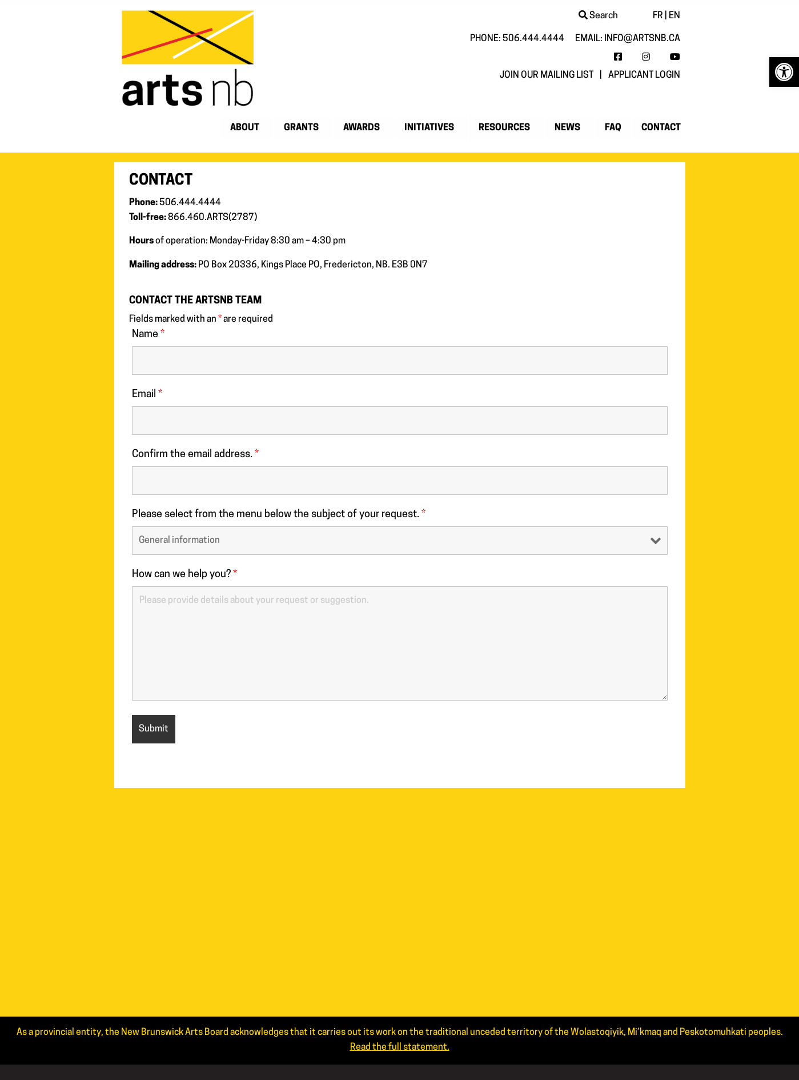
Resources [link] (504, 128)
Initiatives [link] (429, 128)
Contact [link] (661, 128)
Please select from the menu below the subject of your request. (278, 514)
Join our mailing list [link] (546, 75)
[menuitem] (247, 128)
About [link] (244, 128)
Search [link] (598, 16)
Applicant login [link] (644, 75)
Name (148, 334)
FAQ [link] (613, 128)
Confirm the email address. (195, 454)
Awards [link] (361, 128)
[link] (784, 72)
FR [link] (658, 16)
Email (147, 394)
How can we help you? (184, 574)
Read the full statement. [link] (399, 1047)
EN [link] (674, 16)
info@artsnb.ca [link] (642, 38)
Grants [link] (301, 128)
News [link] (567, 128)
